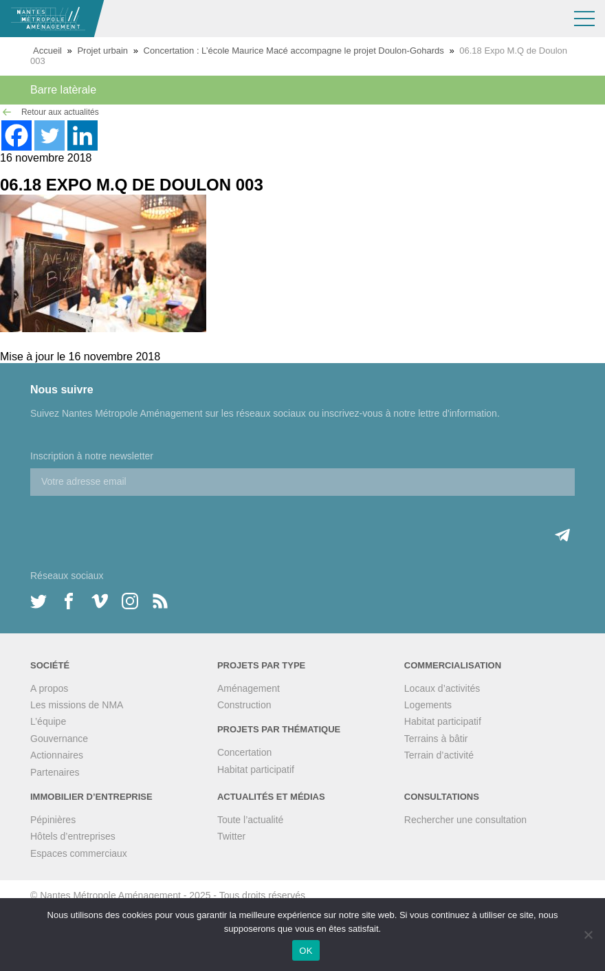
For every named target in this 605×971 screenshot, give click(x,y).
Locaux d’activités (442, 688)
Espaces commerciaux (78, 853)
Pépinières (53, 819)
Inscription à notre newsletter (91, 455)
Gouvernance (59, 738)
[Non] (588, 934)
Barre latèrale (63, 90)
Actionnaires (56, 755)
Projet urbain (102, 50)
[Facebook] (16, 135)
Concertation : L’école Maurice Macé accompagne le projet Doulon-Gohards (294, 50)
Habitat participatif (255, 769)
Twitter (231, 836)
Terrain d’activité (439, 755)
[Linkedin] (82, 135)
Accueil (47, 50)
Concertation (244, 752)
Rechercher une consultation (465, 819)
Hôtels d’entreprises (73, 836)
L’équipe (48, 721)
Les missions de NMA (76, 704)
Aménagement (248, 688)
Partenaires (55, 772)
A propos (49, 688)
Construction (244, 704)
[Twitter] (49, 135)
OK (305, 951)
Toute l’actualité (250, 819)
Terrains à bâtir (436, 738)
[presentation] (134, 522)
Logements (428, 704)
